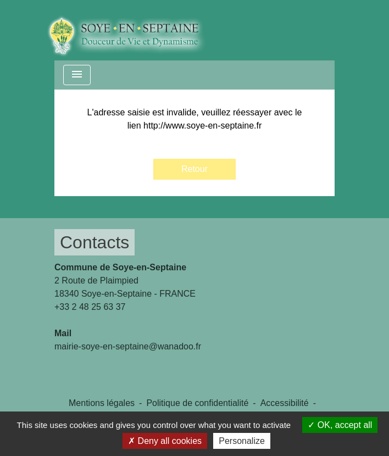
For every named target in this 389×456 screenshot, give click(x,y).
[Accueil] (134, 30)
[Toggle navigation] (77, 75)
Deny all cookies (165, 441)
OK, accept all (340, 425)
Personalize (242, 441)
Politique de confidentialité (197, 403)
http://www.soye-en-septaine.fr (202, 125)
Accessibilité (284, 403)
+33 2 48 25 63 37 (89, 307)
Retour (194, 169)
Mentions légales (102, 403)
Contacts (94, 242)
